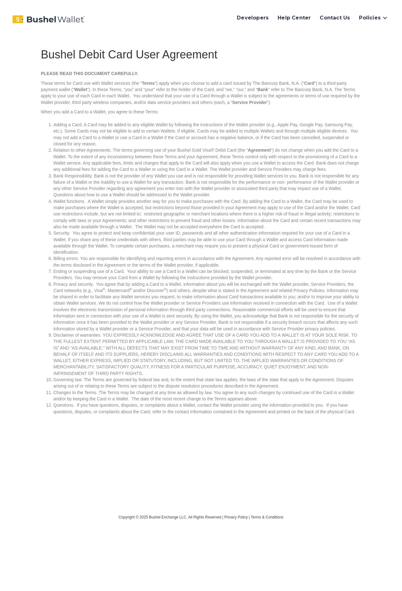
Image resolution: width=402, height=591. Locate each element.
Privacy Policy (236, 517)
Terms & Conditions (267, 517)
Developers (253, 18)
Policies (370, 18)
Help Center (294, 18)
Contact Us (335, 18)
